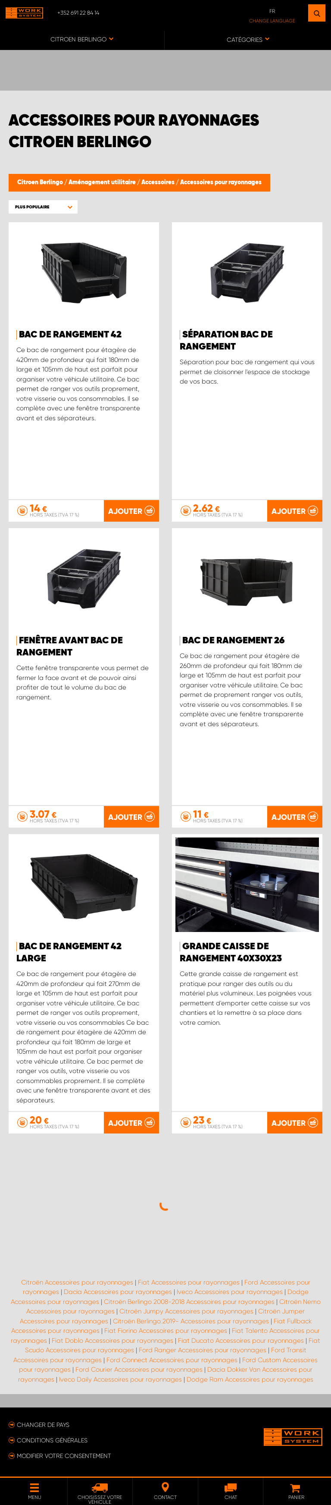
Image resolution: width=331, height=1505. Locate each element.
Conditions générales (52, 1440)
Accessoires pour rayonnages (221, 182)
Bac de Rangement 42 (70, 335)
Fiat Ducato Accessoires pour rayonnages (241, 1340)
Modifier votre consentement (64, 1455)
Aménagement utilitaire (103, 182)
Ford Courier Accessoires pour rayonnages (139, 1369)
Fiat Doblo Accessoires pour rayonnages (112, 1340)
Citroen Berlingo (40, 182)
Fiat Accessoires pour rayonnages (189, 1282)
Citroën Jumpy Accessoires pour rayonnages (186, 1311)
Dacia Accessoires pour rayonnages (118, 1292)
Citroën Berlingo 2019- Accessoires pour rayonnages (191, 1321)
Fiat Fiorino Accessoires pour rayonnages (165, 1331)
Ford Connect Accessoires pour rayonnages (171, 1360)
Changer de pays (43, 1424)
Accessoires (158, 182)
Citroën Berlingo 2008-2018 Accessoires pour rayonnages (189, 1302)
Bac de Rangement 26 (233, 640)
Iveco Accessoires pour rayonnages (230, 1292)
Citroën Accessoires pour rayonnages (77, 1282)
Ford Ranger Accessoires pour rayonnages (202, 1350)
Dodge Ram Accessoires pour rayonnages (250, 1379)
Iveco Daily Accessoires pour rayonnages (120, 1379)
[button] (43, 207)
